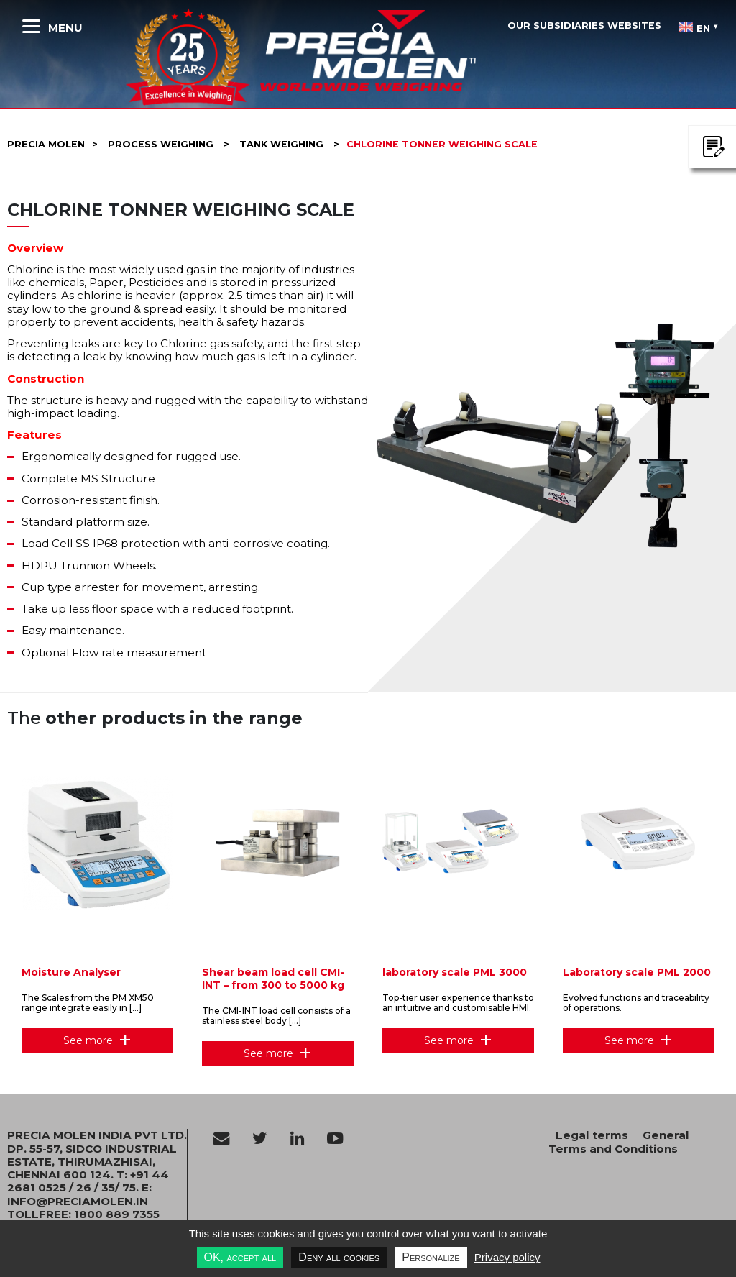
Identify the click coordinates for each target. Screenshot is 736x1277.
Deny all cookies (339, 1257)
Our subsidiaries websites (584, 25)
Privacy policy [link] (507, 1257)
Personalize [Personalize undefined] (430, 1257)
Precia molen (46, 144)
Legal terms (592, 1135)
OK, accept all (240, 1257)
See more (88, 1040)
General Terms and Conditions (618, 1141)
